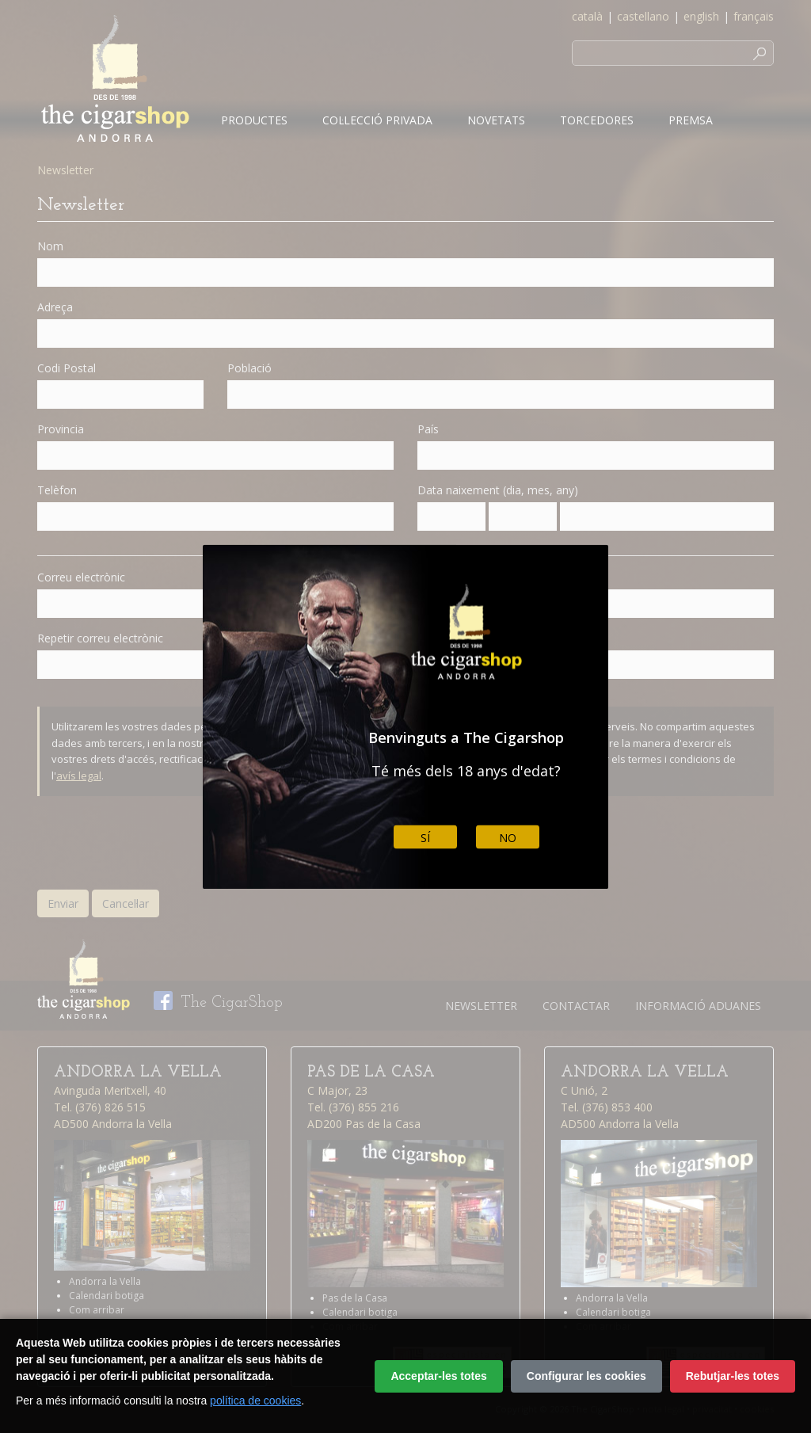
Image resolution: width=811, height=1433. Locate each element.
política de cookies (255, 1400)
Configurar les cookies (586, 1376)
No (507, 836)
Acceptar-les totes (438, 1376)
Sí (425, 836)
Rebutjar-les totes (732, 1376)
